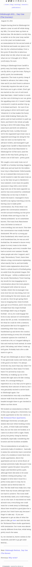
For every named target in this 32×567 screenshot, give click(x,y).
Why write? (13, 558)
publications (15, 8)
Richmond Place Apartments (15, 418)
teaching (17, 5)
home (7, 5)
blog (11, 5)
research (24, 5)
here (14, 520)
